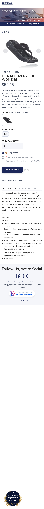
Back (6, 32)
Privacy (17, 282)
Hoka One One (35, 17)
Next (38, 52)
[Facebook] (18, 276)
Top (22, 300)
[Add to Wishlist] (26, 170)
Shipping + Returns (29, 282)
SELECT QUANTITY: (10, 141)
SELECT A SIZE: (9, 129)
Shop (23, 17)
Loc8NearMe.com (23, 499)
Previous (5, 52)
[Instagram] (25, 276)
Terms (10, 282)
